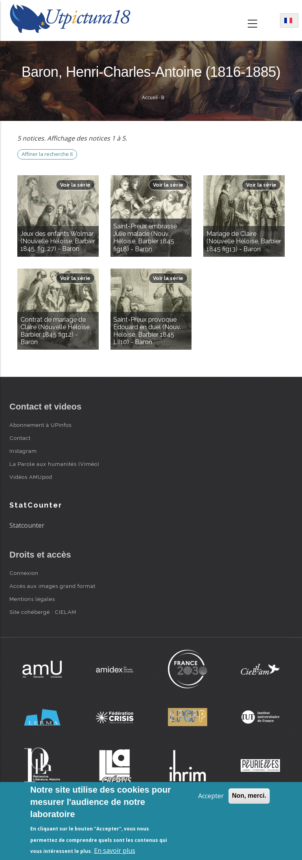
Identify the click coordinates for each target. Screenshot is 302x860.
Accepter (211, 795)
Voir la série (75, 185)
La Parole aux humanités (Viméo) (54, 464)
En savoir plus (114, 850)
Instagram (23, 451)
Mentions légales (32, 599)
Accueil (150, 97)
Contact (20, 438)
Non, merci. (249, 795)
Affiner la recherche (47, 154)
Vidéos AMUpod (30, 477)
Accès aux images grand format (52, 586)
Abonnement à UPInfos (40, 425)
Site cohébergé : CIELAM (42, 612)
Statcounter (26, 525)
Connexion (24, 573)
